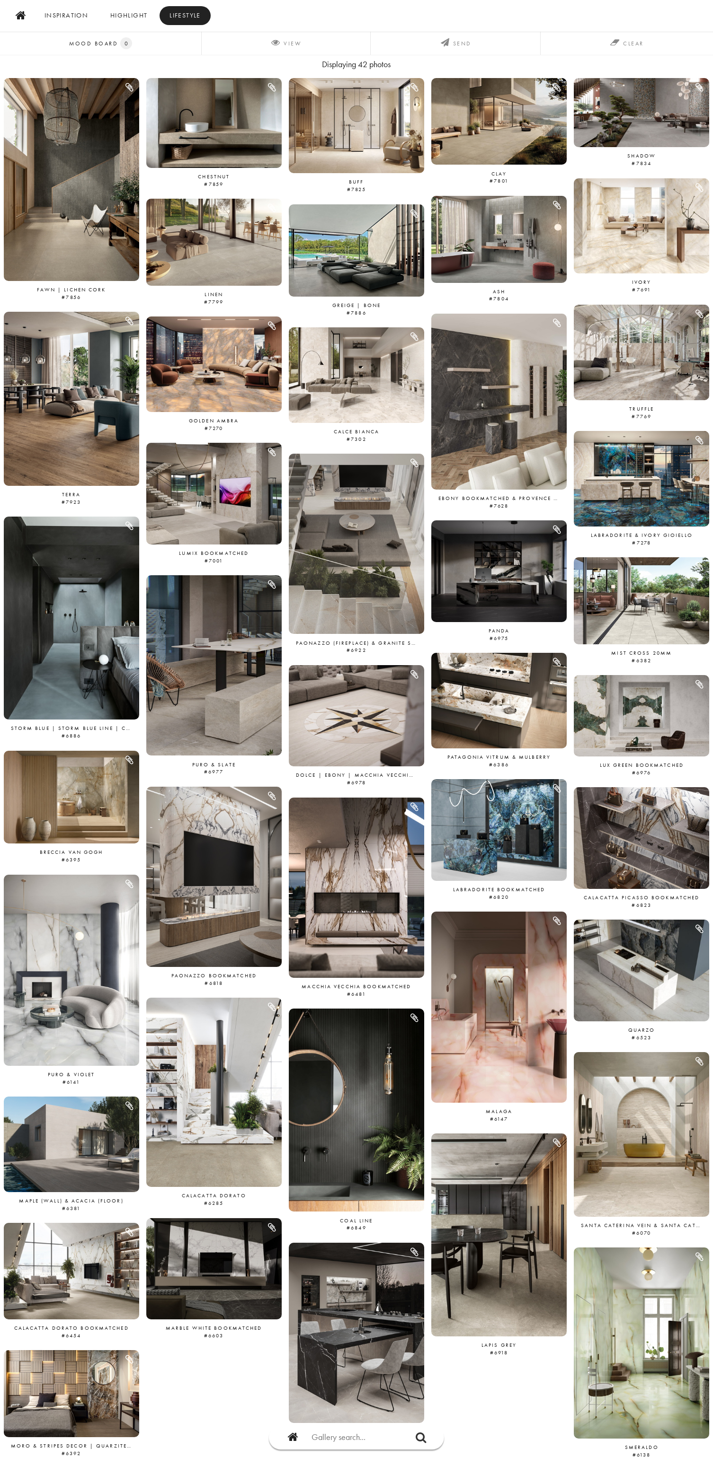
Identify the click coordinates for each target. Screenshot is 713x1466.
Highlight (129, 15)
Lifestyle (185, 15)
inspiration (67, 15)
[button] (130, 87)
